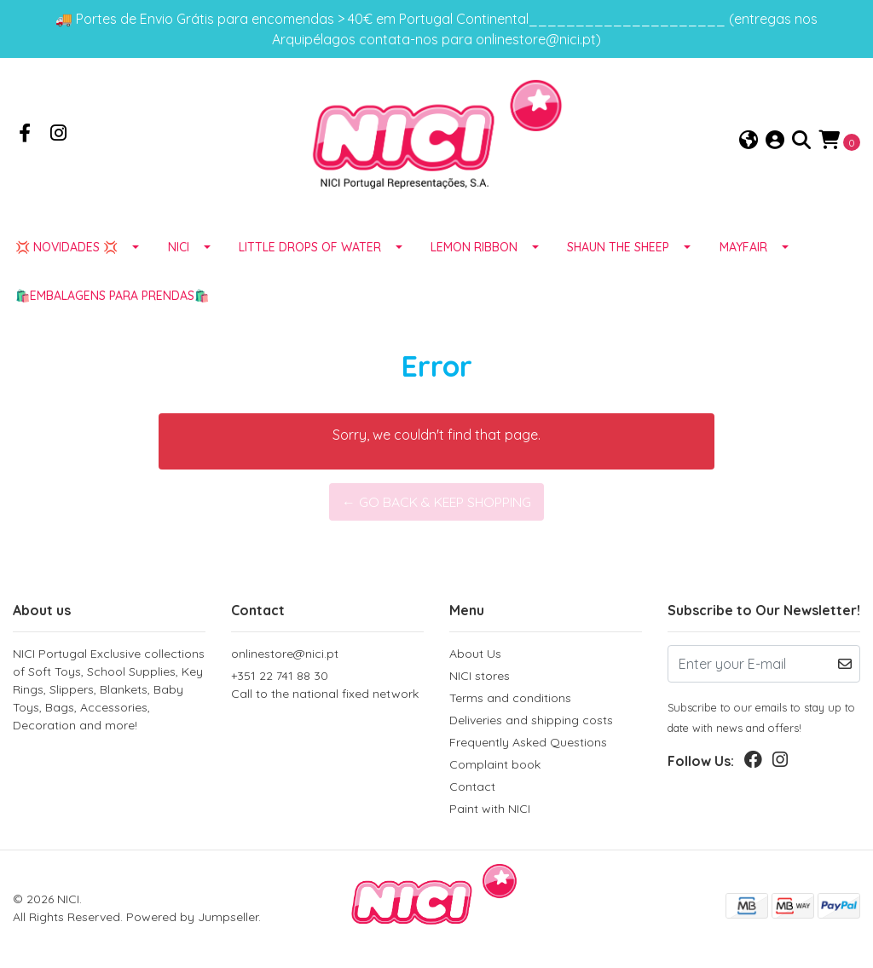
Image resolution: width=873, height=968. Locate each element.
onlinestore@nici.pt (284, 657)
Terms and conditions (510, 701)
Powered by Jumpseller (192, 919)
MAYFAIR (743, 249)
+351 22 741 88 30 (327, 688)
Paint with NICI (489, 812)
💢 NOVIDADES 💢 (66, 249)
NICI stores (479, 679)
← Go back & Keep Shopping (436, 504)
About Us (475, 657)
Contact (472, 790)
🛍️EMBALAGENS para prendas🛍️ (112, 298)
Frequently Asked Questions (528, 745)
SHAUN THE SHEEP (618, 249)
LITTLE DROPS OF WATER (310, 249)
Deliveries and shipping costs (531, 723)
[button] (748, 142)
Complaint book (495, 767)
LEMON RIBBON (474, 249)
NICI (178, 249)
